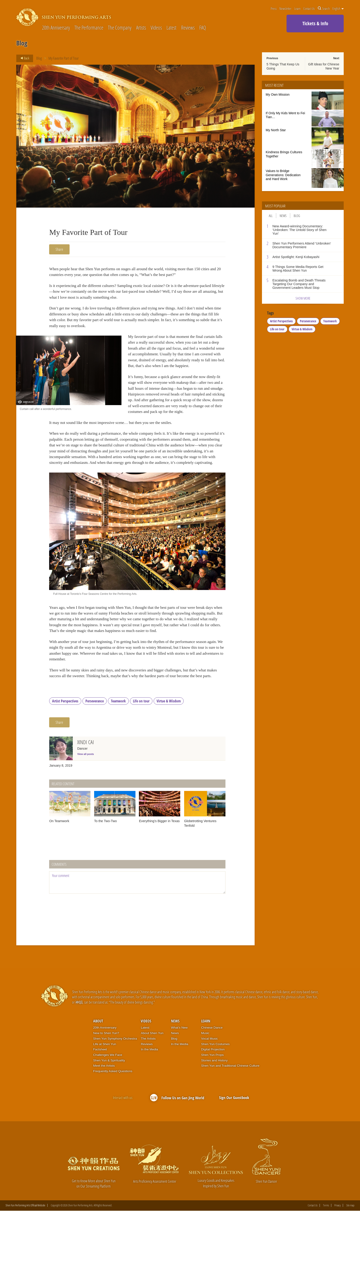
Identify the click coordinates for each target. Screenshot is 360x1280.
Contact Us (309, 8)
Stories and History (214, 1129)
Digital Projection (213, 1118)
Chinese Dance (211, 1096)
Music (205, 1102)
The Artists (148, 1107)
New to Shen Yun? (106, 1102)
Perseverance (94, 769)
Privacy (337, 1274)
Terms (326, 1274)
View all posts (85, 823)
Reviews (188, 28)
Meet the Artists (104, 1134)
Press (274, 8)
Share (59, 249)
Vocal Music (209, 1107)
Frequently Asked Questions (112, 1140)
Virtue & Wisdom (169, 769)
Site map (350, 1274)
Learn (297, 8)
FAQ (202, 28)
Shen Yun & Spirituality (109, 1129)
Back (23, 58)
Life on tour (141, 769)
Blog (39, 58)
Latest (171, 28)
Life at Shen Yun (104, 1113)
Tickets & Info (315, 23)
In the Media (149, 1118)
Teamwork (118, 769)
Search (324, 8)
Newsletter (285, 8)
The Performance (88, 28)
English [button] (338, 8)
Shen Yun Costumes (215, 1113)
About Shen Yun (152, 1102)
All (271, 215)
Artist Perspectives (65, 769)
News (283, 215)
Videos (156, 28)
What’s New (179, 1096)
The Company (119, 28)
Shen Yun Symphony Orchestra (115, 1107)
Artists (141, 28)
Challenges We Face (107, 1124)
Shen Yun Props (212, 1124)
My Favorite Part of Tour (63, 58)
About (98, 1090)
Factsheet (100, 1118)
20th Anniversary (56, 28)
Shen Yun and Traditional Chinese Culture (230, 1134)
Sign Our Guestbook (234, 1166)
